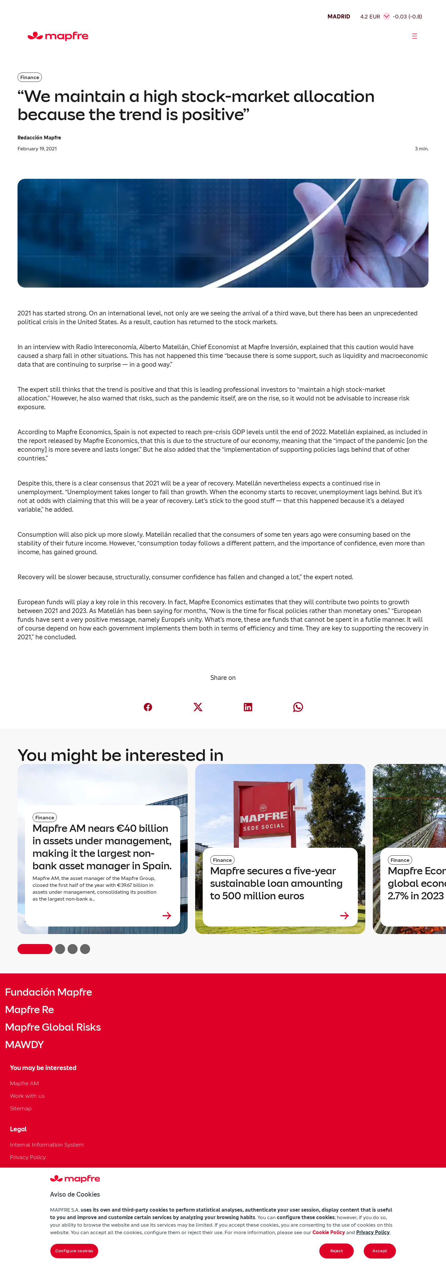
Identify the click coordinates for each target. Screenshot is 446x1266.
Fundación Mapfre (48, 992)
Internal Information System (47, 1144)
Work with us (27, 1095)
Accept (380, 1250)
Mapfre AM (24, 1083)
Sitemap (21, 1108)
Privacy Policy (28, 1157)
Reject (336, 1250)
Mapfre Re (29, 1009)
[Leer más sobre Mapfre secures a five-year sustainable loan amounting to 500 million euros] (280, 915)
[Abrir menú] (414, 36)
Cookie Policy (328, 1232)
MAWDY (24, 1044)
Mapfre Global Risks (53, 1027)
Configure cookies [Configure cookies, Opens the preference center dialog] (74, 1250)
